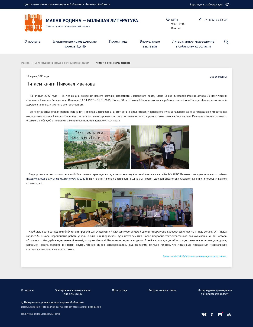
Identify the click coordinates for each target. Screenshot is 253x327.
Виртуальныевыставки (150, 44)
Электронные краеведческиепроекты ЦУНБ (75, 44)
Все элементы (216, 76)
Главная (25, 62)
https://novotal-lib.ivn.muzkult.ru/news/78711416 (57, 178)
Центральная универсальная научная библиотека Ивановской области (67, 4)
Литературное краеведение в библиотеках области (62, 62)
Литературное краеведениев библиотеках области (193, 44)
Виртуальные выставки (162, 290)
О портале (32, 41)
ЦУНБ (174, 19)
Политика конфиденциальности (40, 313)
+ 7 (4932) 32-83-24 (215, 19)
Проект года (118, 41)
